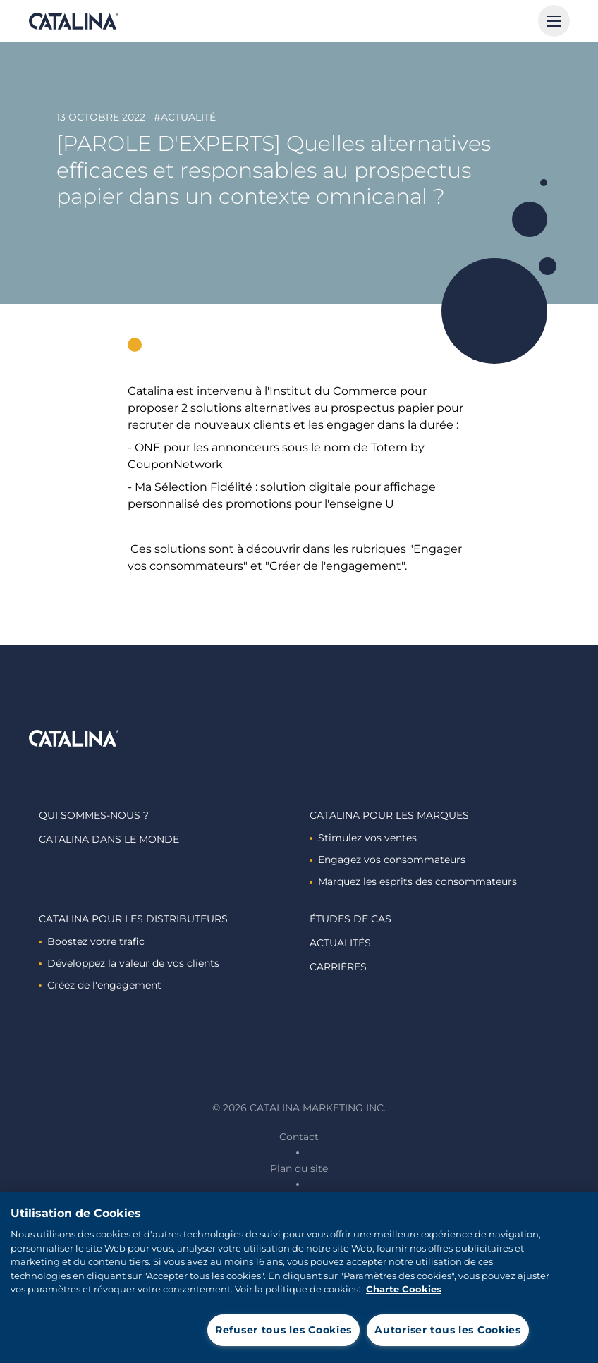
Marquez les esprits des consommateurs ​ (415, 881)
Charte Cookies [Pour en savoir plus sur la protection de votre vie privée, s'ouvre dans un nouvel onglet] (403, 1289)
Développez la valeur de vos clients (129, 963)
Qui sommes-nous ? (94, 815)
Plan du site (299, 1168)
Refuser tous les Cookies (283, 1330)
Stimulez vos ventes (363, 837)
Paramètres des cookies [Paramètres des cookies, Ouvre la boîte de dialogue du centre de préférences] (129, 1329)
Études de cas (350, 918)
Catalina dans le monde (109, 839)
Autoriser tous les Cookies (447, 1330)
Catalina (73, 21)
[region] (299, 1277)
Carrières (338, 966)
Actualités (340, 942)
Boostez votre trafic (92, 941)
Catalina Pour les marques (389, 815)
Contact (299, 1136)
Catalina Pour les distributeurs (133, 918)
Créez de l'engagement (100, 985)
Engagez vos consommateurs (387, 859)
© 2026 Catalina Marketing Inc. (299, 1107)
